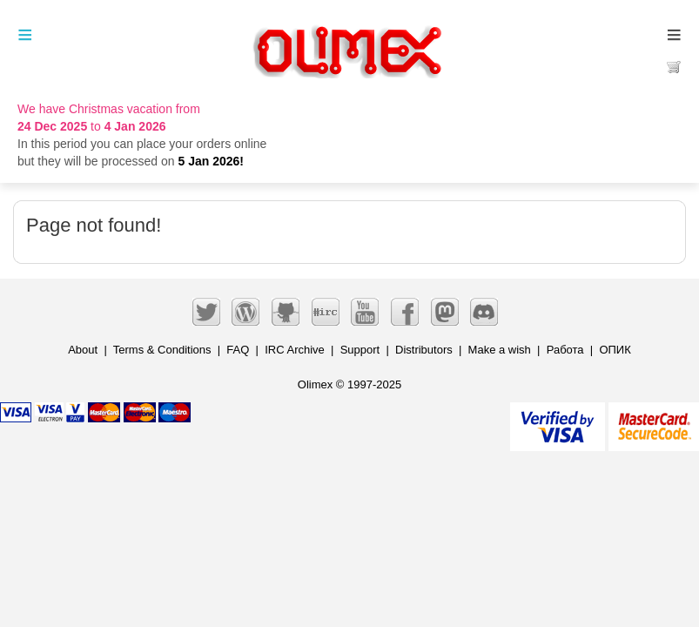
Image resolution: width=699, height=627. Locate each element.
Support (360, 349)
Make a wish (499, 349)
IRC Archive (295, 349)
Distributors (424, 349)
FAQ (237, 349)
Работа (565, 349)
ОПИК (614, 349)
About (82, 349)
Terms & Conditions (162, 349)
